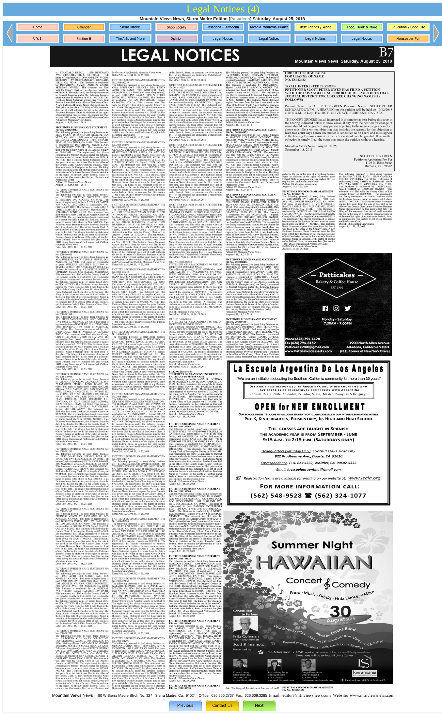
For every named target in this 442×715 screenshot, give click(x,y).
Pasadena (240, 18)
